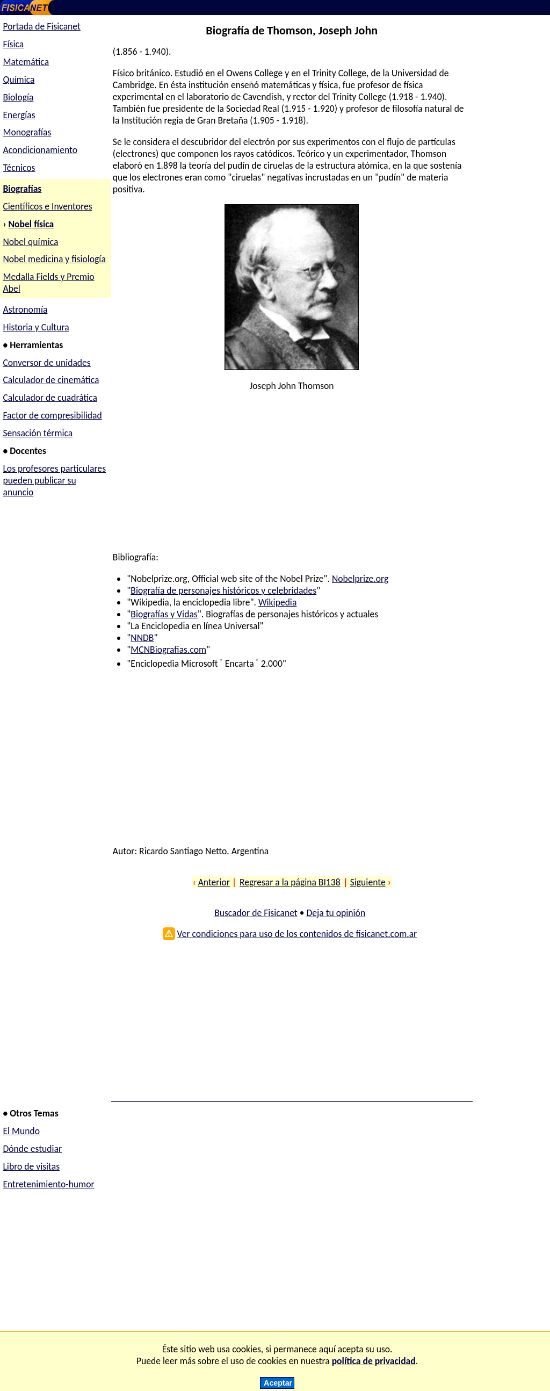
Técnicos (19, 168)
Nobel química (30, 242)
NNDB (142, 638)
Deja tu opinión (335, 913)
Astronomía (25, 309)
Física (13, 44)
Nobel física (31, 224)
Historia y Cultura (36, 327)
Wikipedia (277, 602)
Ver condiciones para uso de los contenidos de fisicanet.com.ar (297, 934)
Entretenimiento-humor (48, 1184)
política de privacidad (374, 1361)
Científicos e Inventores (47, 206)
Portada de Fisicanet (41, 26)
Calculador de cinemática (51, 380)
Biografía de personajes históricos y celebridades (223, 590)
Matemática (26, 62)
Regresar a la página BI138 (290, 882)
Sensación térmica (38, 433)
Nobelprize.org (360, 579)
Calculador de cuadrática (50, 397)
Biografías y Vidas (164, 614)
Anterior (214, 882)
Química (18, 79)
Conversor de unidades (46, 363)
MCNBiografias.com (168, 649)
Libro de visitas (31, 1166)
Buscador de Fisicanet (256, 913)
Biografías (22, 188)
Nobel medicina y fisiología (54, 259)
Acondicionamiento (40, 150)
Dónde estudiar (32, 1149)
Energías (19, 115)
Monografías (27, 132)
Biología (18, 97)
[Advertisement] (290, 476)
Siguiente (368, 882)
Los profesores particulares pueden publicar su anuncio (54, 480)
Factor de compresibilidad (52, 415)
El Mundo (21, 1131)
